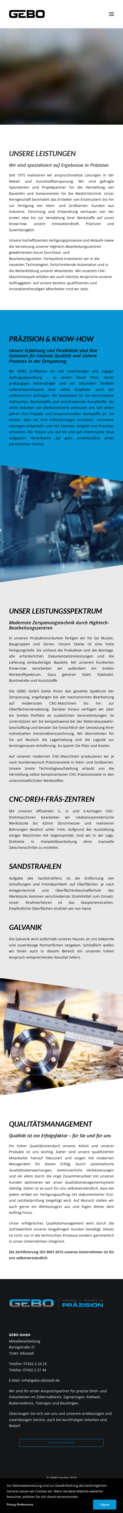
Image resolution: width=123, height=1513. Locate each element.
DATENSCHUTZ (82, 1483)
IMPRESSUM (59, 1483)
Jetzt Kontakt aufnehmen (61, 1442)
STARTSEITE (38, 1483)
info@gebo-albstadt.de (40, 1380)
